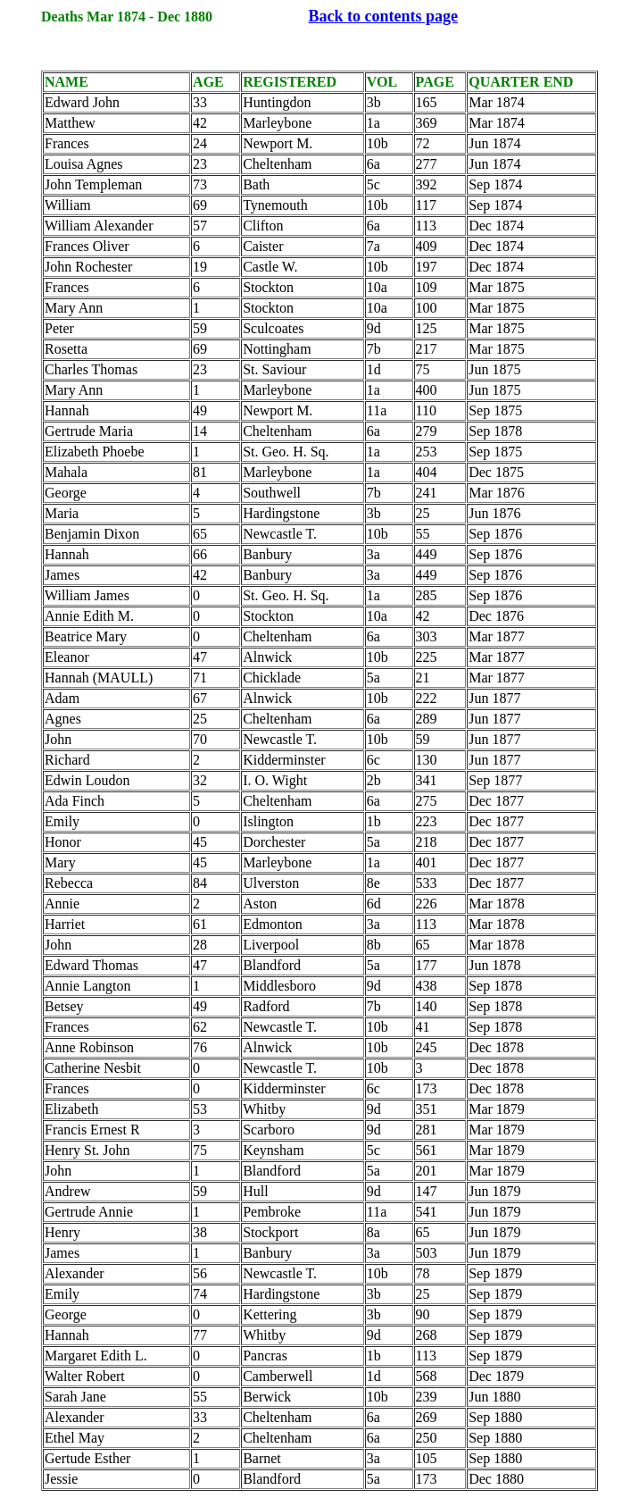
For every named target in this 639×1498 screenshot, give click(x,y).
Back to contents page (384, 16)
